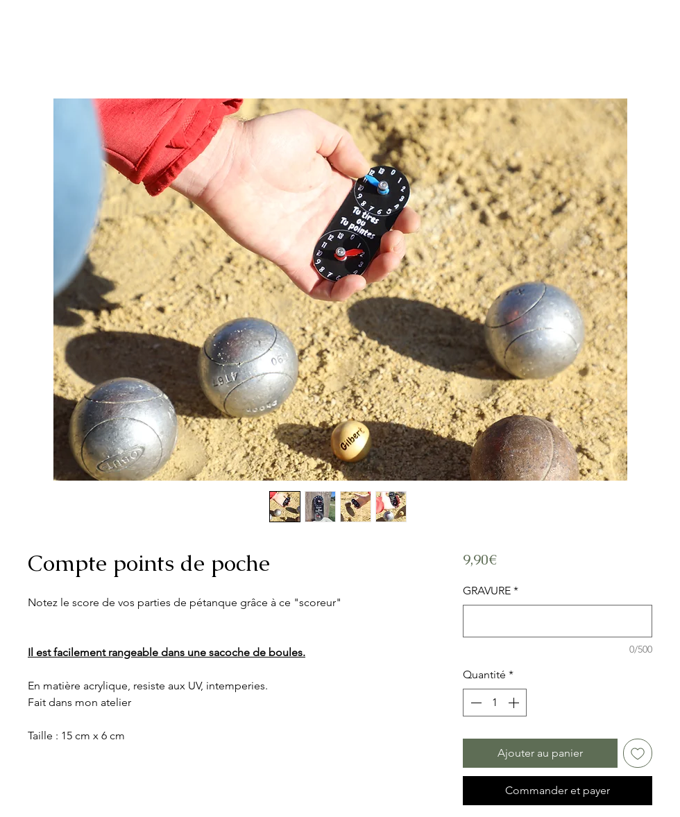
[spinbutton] (494, 702)
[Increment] (515, 702)
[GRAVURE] (558, 621)
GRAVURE (490, 590)
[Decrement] (474, 702)
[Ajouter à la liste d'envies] (637, 753)
